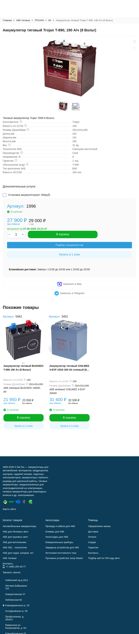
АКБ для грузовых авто (15, 536)
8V (49, 20)
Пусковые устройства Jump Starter (64, 558)
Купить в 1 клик (69, 254)
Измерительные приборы (59, 542)
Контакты (93, 553)
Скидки (92, 542)
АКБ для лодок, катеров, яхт (18, 553)
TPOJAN (39, 20)
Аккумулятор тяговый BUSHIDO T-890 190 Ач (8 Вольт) (23, 367)
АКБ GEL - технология (15, 547)
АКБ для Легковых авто (15, 531)
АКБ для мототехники (14, 542)
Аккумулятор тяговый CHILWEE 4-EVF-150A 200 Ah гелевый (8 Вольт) (69, 368)
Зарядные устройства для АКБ (62, 547)
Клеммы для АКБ (54, 531)
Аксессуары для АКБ (56, 536)
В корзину (62, 234)
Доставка (93, 531)
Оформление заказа (99, 526)
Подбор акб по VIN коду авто (104, 558)
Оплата (92, 536)
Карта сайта (9, 509)
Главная (7, 20)
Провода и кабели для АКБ (60, 526)
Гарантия (93, 547)
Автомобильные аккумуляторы (19, 526)
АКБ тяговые (23, 20)
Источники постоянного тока (60, 553)
